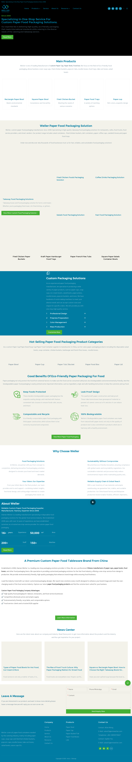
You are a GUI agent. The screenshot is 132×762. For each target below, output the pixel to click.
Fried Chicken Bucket (66, 99)
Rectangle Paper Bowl (14, 99)
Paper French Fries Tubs (80, 257)
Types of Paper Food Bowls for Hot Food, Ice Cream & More (21, 668)
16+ (3, 533)
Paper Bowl (13, 364)
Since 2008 (6, 16)
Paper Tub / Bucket (66, 364)
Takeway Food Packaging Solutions (18, 199)
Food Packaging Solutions (33, 461)
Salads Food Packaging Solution (71, 215)
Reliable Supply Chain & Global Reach (104, 481)
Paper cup (117, 99)
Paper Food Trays (91, 99)
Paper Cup (39, 364)
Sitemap (73, 758)
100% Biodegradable (91, 414)
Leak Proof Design (90, 392)
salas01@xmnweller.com (113, 742)
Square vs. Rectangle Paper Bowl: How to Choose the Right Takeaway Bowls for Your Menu (107, 668)
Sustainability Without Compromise (103, 461)
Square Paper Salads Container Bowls (111, 258)
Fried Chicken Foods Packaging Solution (70, 178)
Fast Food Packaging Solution (108, 215)
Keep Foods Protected (34, 392)
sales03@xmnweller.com (113, 731)
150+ (33, 542)
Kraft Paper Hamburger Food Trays (51, 258)
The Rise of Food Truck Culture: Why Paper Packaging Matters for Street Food (64, 668)
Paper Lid (118, 364)
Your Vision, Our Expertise (33, 481)
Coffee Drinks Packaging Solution (109, 177)
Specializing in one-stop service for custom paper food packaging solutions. (29, 21)
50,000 (34, 533)
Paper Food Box (92, 364)
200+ (4, 542)
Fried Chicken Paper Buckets (21, 258)
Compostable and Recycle (36, 414)
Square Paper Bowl (40, 99)
